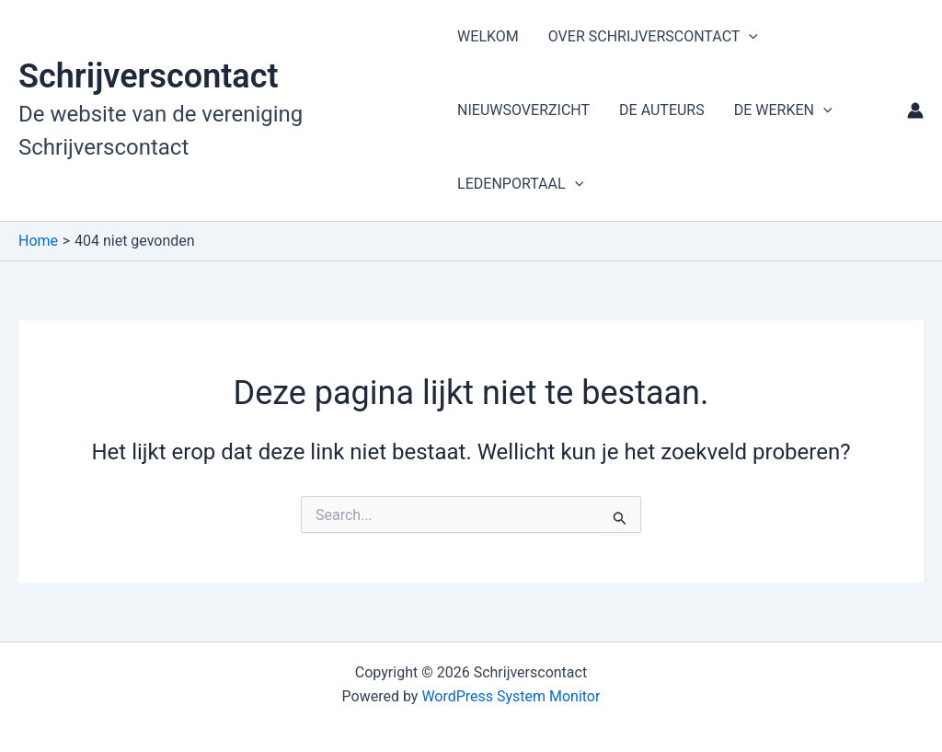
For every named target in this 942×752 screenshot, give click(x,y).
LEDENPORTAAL (520, 184)
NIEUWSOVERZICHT (523, 110)
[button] (749, 37)
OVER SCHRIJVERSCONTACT (653, 37)
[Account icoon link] (915, 110)
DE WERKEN (783, 110)
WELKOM (488, 36)
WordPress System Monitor (510, 696)
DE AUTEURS (662, 110)
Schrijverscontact (148, 76)
